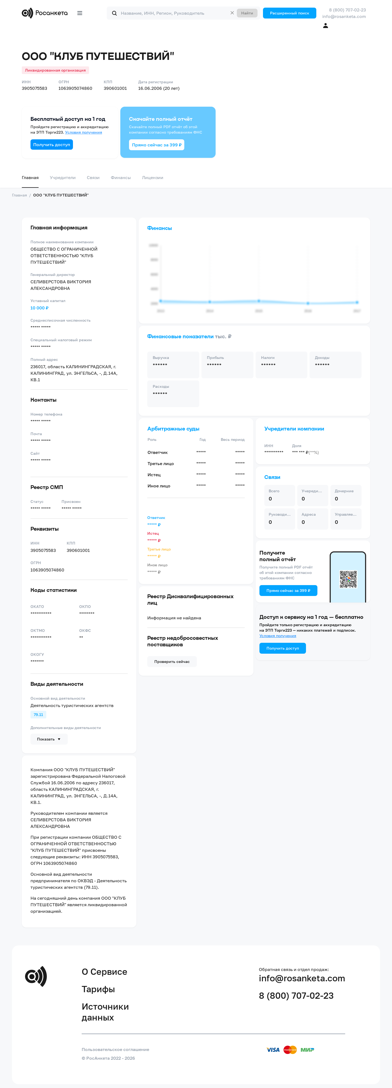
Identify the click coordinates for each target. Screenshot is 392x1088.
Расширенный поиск (289, 13)
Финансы (121, 177)
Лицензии (152, 177)
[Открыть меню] (79, 13)
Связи (93, 177)
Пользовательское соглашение (115, 1049)
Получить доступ (51, 144)
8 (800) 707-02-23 (347, 10)
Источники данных (105, 1011)
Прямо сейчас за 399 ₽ (157, 144)
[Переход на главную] (46, 13)
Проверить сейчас (172, 661)
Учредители (63, 177)
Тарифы (98, 989)
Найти (247, 13)
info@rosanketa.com (344, 16)
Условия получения (83, 132)
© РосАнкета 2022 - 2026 (108, 1058)
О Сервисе (104, 971)
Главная (30, 177)
